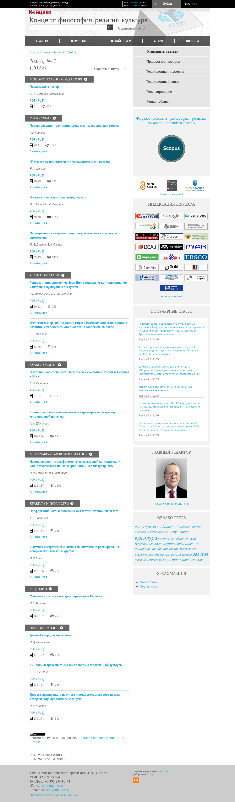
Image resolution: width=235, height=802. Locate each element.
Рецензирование (159, 92)
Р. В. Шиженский (40, 294)
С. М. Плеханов (39, 383)
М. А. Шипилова (39, 423)
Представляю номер (44, 86)
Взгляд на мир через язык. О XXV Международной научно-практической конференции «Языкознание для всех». (169, 406)
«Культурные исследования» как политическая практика (70, 161)
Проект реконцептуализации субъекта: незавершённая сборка (74, 125)
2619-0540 (133, 5)
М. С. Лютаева (58, 473)
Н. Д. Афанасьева (40, 642)
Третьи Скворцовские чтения (50, 635)
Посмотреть (148, 582)
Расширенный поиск (131, 28)
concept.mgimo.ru (50, 785)
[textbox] (68, 27)
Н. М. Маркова (38, 473)
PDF (126, 69)
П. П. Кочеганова (61, 294)
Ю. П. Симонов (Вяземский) (47, 93)
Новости (192, 41)
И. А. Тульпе (37, 204)
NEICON (164, 771)
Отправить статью (162, 51)
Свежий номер (120, 41)
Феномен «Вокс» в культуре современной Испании (66, 596)
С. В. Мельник (38, 334)
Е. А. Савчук (55, 244)
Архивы (46, 52)
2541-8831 (133, 2)
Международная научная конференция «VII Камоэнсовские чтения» (165, 388)
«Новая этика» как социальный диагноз (58, 197)
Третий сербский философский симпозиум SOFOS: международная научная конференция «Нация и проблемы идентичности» (169, 350)
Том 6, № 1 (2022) (65, 52)
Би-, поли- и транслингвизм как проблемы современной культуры (76, 665)
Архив (158, 41)
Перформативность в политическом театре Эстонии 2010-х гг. (74, 511)
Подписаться (149, 586)
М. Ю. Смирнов (54, 204)
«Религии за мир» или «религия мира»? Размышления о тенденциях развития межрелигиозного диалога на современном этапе (78, 325)
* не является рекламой (171, 194)
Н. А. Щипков (38, 168)
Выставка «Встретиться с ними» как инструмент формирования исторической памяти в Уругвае (74, 549)
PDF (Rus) (37, 100)
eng (187, 4)
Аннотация (37, 151)
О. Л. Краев (36, 558)
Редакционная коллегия (165, 71)
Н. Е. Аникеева (38, 603)
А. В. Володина (39, 518)
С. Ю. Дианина (39, 672)
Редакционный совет (162, 82)
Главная (42, 41)
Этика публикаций (160, 102)
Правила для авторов (163, 61)
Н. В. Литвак (38, 706)
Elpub (149, 774)
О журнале (78, 41)
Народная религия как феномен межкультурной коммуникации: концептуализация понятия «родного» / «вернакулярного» (75, 463)
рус (194, 4)
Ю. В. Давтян (38, 244)
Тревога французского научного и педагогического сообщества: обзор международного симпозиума (75, 696)
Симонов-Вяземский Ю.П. (171, 504)
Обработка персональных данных (54, 795)
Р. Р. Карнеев (37, 132)
